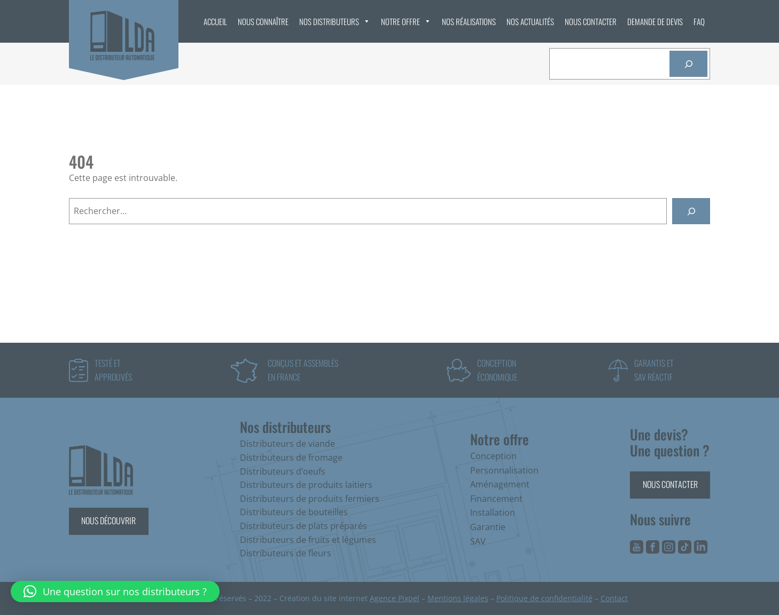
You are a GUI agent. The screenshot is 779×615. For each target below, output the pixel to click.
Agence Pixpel (394, 598)
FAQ (699, 21)
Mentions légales (457, 598)
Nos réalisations (469, 21)
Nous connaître (263, 21)
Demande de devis (655, 21)
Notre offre (406, 21)
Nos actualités (530, 21)
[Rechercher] (688, 64)
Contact (614, 598)
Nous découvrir (108, 520)
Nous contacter (591, 21)
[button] (115, 591)
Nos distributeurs (334, 21)
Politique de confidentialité (544, 598)
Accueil (215, 21)
